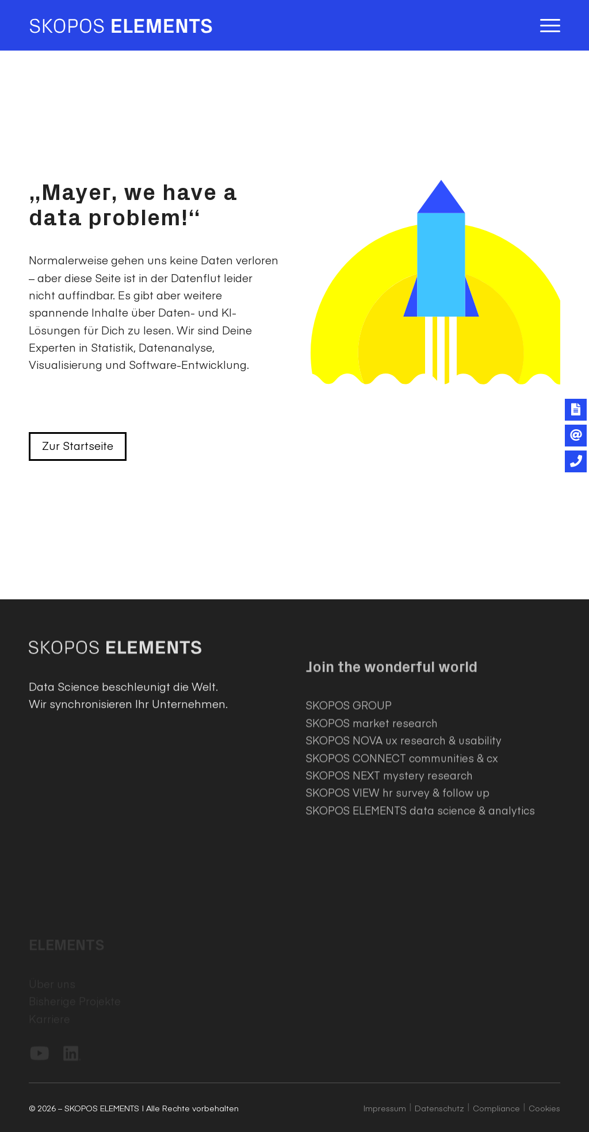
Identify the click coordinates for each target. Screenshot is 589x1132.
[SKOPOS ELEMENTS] (121, 25)
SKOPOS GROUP (349, 756)
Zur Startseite (77, 445)
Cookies (544, 1108)
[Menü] (546, 25)
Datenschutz (439, 1108)
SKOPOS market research (372, 773)
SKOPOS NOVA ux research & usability (404, 790)
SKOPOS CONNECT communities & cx (402, 808)
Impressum (385, 1108)
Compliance (496, 1108)
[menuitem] (546, 25)
